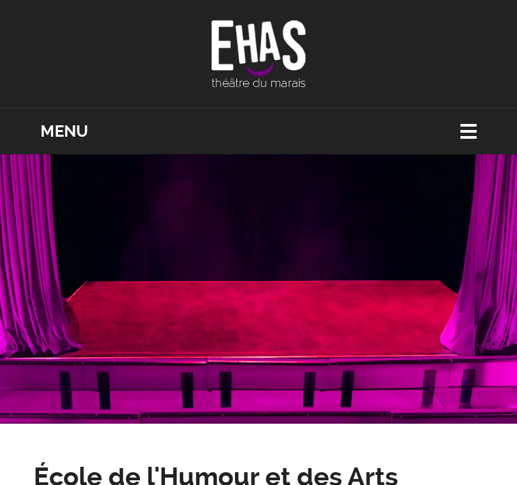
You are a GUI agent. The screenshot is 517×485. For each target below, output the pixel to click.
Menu (64, 131)
